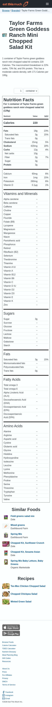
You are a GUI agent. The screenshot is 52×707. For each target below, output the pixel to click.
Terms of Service (8, 685)
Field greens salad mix (23, 516)
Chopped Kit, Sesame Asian (25, 552)
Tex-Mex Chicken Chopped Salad (28, 586)
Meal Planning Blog (9, 655)
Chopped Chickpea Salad (24, 594)
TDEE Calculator (8, 648)
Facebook (7, 692)
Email (6, 698)
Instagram (7, 695)
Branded (16, 10)
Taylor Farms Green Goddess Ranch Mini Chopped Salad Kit (29, 35)
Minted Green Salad (21, 601)
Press (4, 672)
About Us (6, 669)
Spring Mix (16, 534)
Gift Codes (6, 658)
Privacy (5, 678)
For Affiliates (7, 675)
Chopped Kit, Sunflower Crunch (27, 543)
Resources (6, 661)
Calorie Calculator (9, 645)
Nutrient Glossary (9, 652)
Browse (6, 10)
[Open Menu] (47, 4)
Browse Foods (8, 642)
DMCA (4, 681)
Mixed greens (18, 525)
